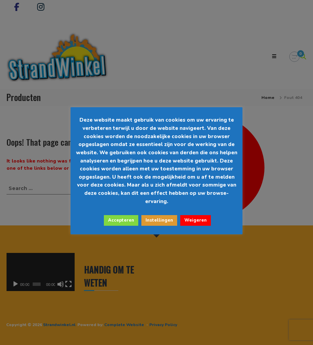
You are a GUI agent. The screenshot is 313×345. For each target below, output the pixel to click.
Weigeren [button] (195, 220)
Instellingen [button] (159, 220)
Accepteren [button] (121, 220)
